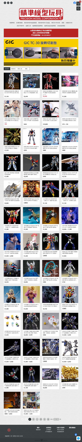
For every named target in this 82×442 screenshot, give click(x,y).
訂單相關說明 (48, 431)
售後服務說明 (60, 431)
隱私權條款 (72, 427)
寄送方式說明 (60, 429)
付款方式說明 (60, 427)
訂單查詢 (48, 429)
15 (41, 419)
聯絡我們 (38, 429)
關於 (38, 427)
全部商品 (48, 427)
